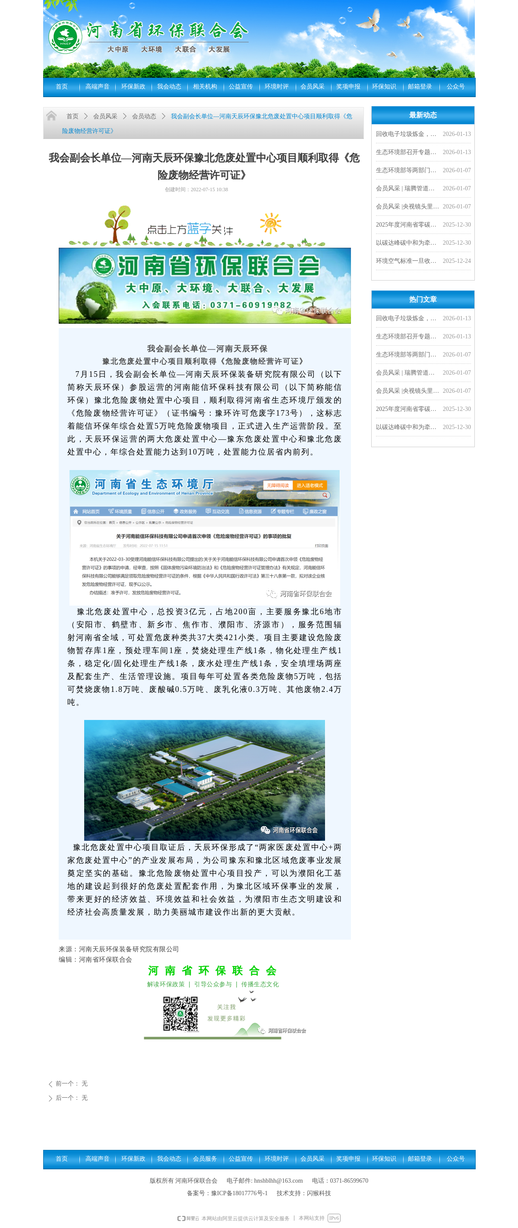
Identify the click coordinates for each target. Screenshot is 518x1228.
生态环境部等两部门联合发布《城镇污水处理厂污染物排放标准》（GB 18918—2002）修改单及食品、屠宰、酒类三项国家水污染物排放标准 (407, 171)
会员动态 (144, 116)
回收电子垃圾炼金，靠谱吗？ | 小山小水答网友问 (407, 135)
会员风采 (105, 116)
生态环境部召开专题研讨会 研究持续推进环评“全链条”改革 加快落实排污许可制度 (407, 153)
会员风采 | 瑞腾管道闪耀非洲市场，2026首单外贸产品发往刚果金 (407, 189)
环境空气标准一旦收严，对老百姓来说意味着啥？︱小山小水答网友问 (407, 262)
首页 (72, 116)
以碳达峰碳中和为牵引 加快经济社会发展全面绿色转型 (407, 243)
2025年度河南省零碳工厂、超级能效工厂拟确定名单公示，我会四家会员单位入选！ (407, 225)
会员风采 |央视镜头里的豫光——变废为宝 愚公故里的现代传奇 (407, 207)
